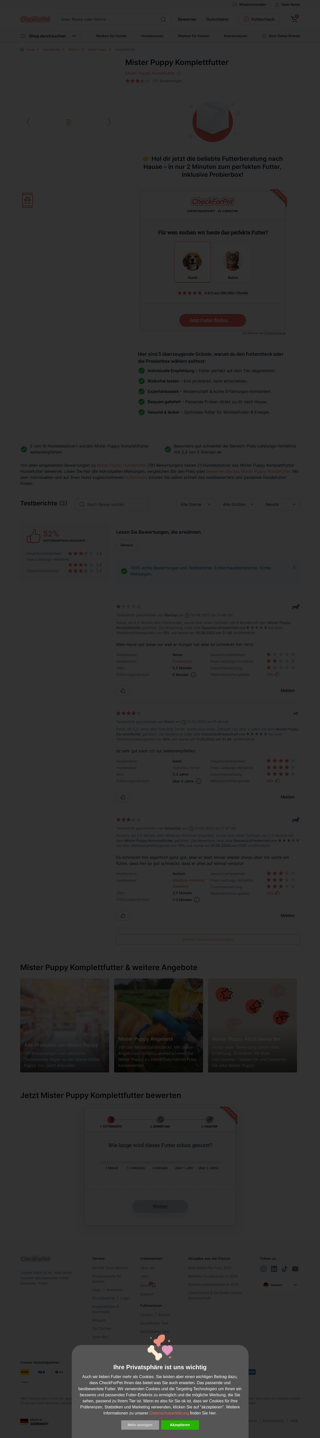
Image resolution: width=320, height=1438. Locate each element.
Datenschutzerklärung (169, 1413)
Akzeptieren (180, 1425)
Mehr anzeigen (140, 1425)
